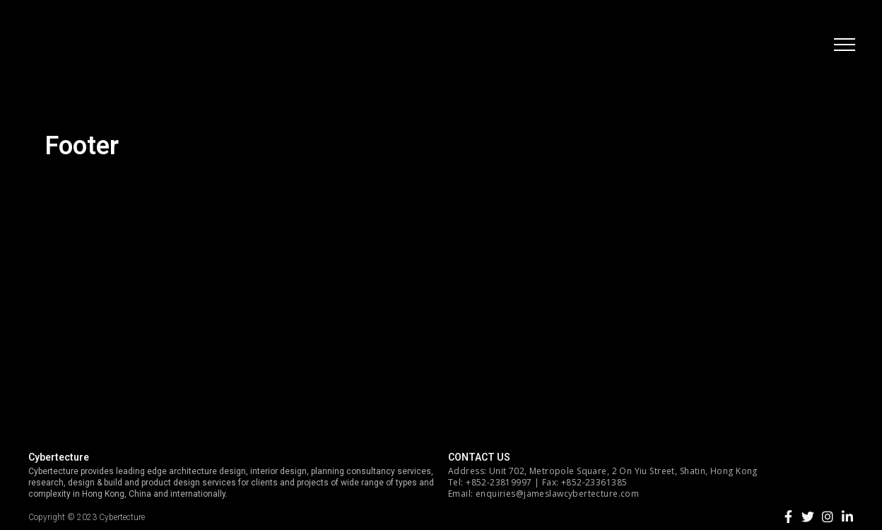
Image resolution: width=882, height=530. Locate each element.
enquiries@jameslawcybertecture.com (557, 494)
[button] (843, 46)
